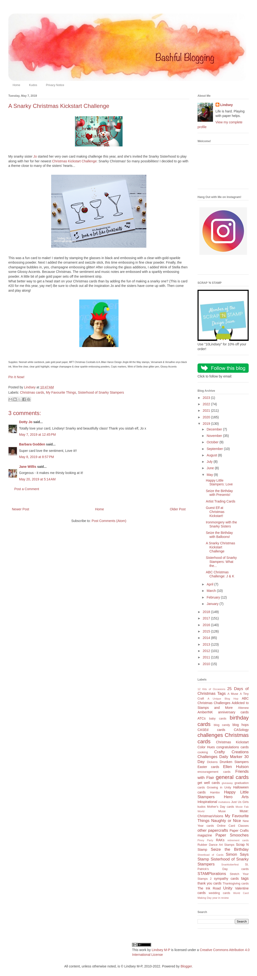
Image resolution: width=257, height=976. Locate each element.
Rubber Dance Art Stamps (216, 844)
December (215, 429)
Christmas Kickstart (232, 742)
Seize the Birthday (230, 849)
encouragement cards (214, 771)
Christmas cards (32, 392)
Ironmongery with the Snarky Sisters (221, 524)
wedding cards (219, 893)
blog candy (222, 725)
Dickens (212, 762)
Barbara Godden (32, 444)
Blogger (186, 966)
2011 (207, 657)
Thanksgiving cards (236, 883)
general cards (232, 777)
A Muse (232, 694)
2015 (207, 631)
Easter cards (208, 767)
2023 (207, 398)
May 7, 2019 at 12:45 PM (37, 434)
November (215, 436)
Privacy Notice (55, 85)
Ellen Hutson (236, 766)
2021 (207, 410)
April (210, 584)
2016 (207, 625)
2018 (207, 612)
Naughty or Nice (226, 820)
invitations (224, 802)
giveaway (227, 783)
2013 (207, 644)
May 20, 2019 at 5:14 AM (37, 479)
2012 (207, 651)
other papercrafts (213, 830)
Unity (227, 888)
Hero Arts (236, 797)
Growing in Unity (219, 787)
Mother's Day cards (220, 806)
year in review (220, 897)
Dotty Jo (25, 422)
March (212, 591)
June (211, 468)
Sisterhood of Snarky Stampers (101, 392)
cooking (203, 752)
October (213, 442)
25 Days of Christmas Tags (223, 691)
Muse (222, 811)
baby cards (217, 718)
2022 (207, 404)
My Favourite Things (61, 392)
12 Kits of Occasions (211, 689)
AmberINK (205, 712)
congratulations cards (232, 747)
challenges (210, 735)
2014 (207, 638)
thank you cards (210, 883)
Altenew (243, 708)
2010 (207, 664)
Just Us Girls (240, 802)
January (213, 604)
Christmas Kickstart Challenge (74, 161)
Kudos (33, 85)
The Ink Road (209, 888)
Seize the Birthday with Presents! (219, 493)
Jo (35, 156)
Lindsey (226, 105)
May (210, 475)
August (212, 455)
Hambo (215, 792)
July (210, 462)
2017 (207, 618)
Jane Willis (27, 467)
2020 (207, 417)
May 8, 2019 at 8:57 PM (36, 457)
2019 (207, 423)
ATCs (202, 718)
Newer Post (20, 509)
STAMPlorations (212, 873)
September (215, 449)
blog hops (240, 725)
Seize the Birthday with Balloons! (219, 535)
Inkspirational (207, 802)
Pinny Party (205, 840)
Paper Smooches (232, 835)
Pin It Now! (16, 377)
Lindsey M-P (161, 950)
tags (245, 878)
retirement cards (238, 840)
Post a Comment (26, 489)
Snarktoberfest (230, 864)
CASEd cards (211, 730)
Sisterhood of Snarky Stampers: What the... (221, 562)
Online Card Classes (233, 825)
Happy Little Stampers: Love (219, 482)
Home (16, 85)
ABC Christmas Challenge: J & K (220, 574)
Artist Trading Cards (220, 501)
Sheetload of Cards (210, 854)
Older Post (178, 509)
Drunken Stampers (234, 762)
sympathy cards (226, 878)
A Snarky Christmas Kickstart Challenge (220, 547)
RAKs (220, 840)
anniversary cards (233, 712)
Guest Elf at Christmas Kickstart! (215, 512)
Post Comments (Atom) (109, 521)
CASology (241, 730)
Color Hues (206, 747)
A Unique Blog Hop (223, 698)
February (214, 597)
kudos (202, 806)
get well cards (209, 783)
